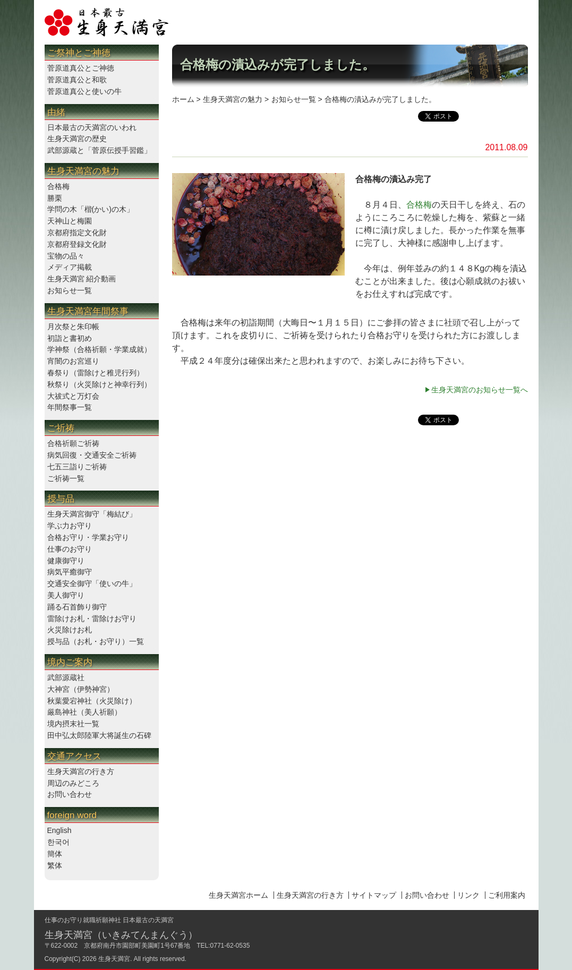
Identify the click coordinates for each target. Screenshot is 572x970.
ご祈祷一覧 (65, 478)
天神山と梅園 (69, 221)
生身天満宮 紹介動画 (81, 278)
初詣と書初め (69, 338)
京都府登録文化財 (77, 244)
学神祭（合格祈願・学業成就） (99, 349)
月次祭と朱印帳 (73, 326)
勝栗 (54, 198)
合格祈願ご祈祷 (73, 443)
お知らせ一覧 (69, 290)
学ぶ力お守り (69, 525)
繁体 (54, 865)
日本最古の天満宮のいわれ (91, 127)
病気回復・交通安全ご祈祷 (91, 455)
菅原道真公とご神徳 (80, 68)
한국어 (58, 842)
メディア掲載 (69, 267)
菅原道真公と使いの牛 (84, 91)
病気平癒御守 (69, 572)
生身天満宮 (114, 959)
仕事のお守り (69, 549)
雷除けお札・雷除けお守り (91, 618)
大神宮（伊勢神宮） (80, 689)
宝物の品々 (65, 256)
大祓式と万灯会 (73, 396)
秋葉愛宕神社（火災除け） (91, 701)
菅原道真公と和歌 (77, 79)
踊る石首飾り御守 (77, 607)
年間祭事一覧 (69, 407)
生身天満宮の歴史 (77, 138)
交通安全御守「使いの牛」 (91, 583)
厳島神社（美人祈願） (84, 712)
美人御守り (65, 595)
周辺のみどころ (73, 783)
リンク (468, 895)
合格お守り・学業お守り (88, 537)
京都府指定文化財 (77, 232)
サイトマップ (374, 895)
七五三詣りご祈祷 (77, 466)
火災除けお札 (69, 629)
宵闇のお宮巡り (73, 361)
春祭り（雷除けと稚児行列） (95, 372)
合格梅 (58, 186)
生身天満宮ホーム (238, 895)
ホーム (183, 99)
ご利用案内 (506, 895)
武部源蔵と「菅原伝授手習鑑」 (99, 150)
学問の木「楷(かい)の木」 (90, 209)
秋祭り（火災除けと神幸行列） (99, 384)
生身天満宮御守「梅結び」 (91, 514)
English (59, 830)
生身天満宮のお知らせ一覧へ (479, 389)
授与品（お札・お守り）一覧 (95, 641)
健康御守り (65, 560)
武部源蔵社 (65, 677)
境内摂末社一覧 (73, 723)
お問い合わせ (69, 794)
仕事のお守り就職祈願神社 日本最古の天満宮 (109, 920)
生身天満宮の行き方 (80, 771)
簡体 (54, 853)
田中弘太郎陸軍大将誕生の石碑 (99, 735)
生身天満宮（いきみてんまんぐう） (121, 935)
